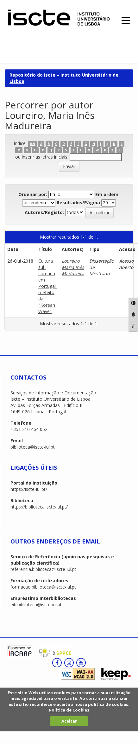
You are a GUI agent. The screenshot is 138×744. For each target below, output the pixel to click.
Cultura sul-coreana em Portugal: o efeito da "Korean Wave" (47, 286)
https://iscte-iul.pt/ (28, 489)
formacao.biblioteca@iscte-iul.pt (43, 587)
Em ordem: (107, 194)
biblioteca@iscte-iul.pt (32, 447)
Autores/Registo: (44, 212)
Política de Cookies (69, 710)
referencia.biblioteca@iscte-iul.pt (43, 569)
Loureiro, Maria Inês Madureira (73, 267)
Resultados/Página (78, 203)
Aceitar (69, 721)
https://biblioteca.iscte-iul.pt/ (39, 507)
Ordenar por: (32, 194)
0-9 (32, 144)
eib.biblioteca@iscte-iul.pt (36, 604)
